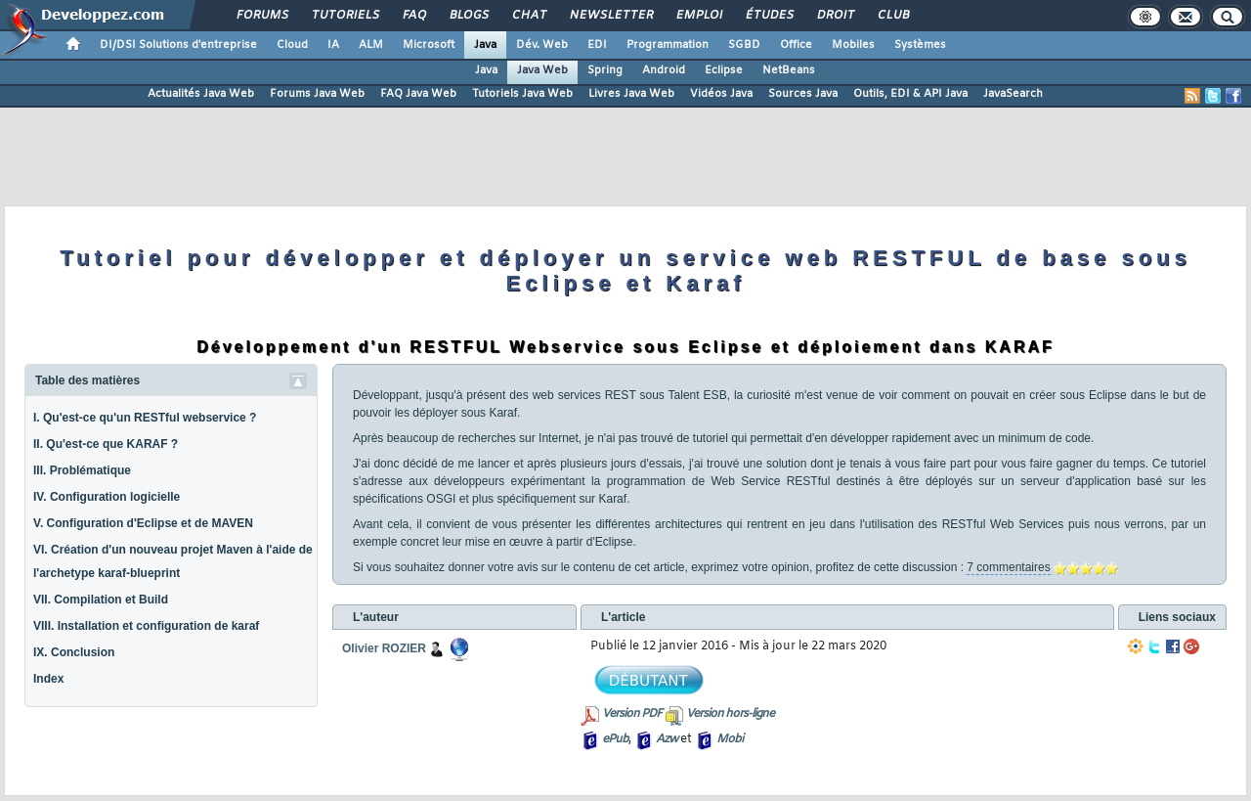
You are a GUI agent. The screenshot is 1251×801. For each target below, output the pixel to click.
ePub (615, 739)
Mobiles (853, 45)
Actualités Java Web (201, 94)
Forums (261, 15)
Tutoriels (344, 15)
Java (485, 45)
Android (663, 70)
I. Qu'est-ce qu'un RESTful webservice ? (144, 417)
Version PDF (632, 714)
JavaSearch (1013, 94)
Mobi (729, 739)
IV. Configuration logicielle (106, 497)
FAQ (413, 15)
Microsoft (428, 45)
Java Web (542, 70)
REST (620, 395)
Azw (666, 739)
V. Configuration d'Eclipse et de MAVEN (143, 523)
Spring (605, 70)
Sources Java (803, 94)
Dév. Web (542, 45)
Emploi (698, 15)
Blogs (468, 15)
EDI (597, 45)
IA (333, 45)
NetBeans (788, 70)
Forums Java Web (317, 94)
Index (48, 679)
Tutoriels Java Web (522, 94)
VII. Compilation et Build (100, 599)
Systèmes (920, 45)
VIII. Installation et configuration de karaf (146, 626)
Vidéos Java (721, 94)
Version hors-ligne (730, 714)
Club (892, 15)
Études (769, 15)
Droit (834, 15)
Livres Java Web (631, 94)
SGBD (744, 45)
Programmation (667, 45)
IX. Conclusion (73, 652)
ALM (371, 45)
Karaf (503, 413)
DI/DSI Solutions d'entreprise (178, 45)
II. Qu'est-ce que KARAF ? (105, 444)
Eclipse (724, 70)
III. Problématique (82, 470)
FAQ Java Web (418, 94)
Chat (528, 15)
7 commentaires (1008, 567)
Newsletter (610, 15)
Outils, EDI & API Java (910, 94)
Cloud (292, 45)
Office (796, 45)
